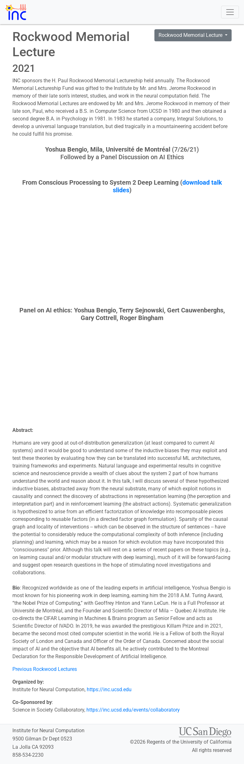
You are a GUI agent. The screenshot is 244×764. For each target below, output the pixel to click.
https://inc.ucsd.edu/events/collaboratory (133, 710)
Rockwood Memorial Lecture (191, 35)
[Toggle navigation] (230, 12)
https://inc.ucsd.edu (109, 689)
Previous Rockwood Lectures (44, 669)
